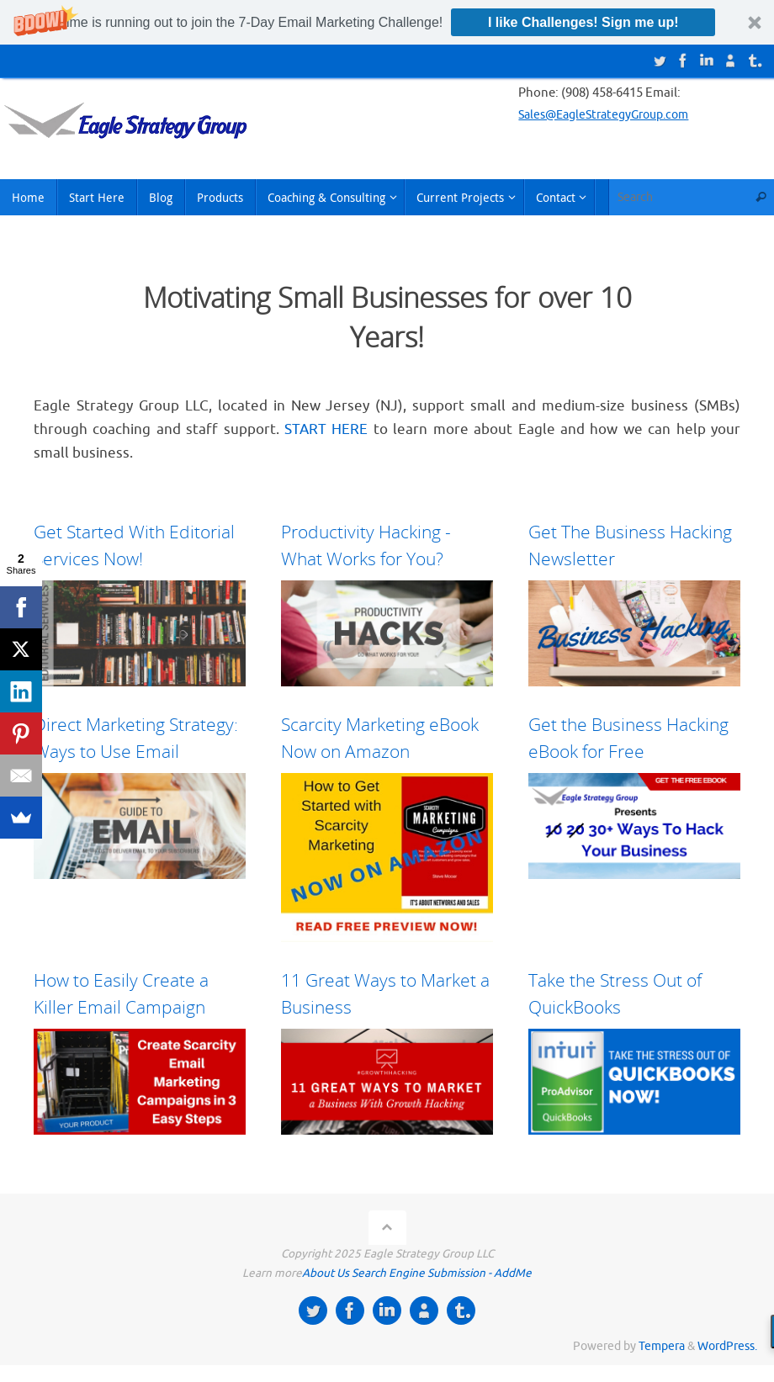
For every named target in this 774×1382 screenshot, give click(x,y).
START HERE (326, 429)
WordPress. (727, 1346)
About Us (325, 1273)
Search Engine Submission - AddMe (442, 1273)
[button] (387, 22)
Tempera (662, 1346)
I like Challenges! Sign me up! (583, 22)
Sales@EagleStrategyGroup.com (611, 115)
